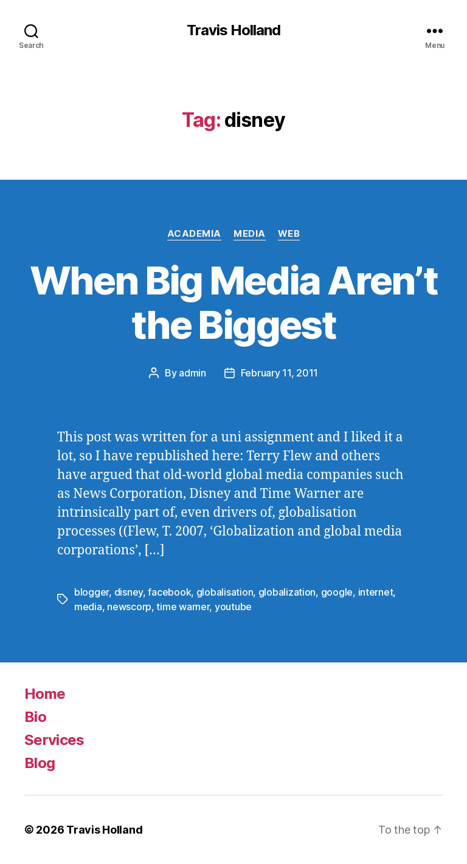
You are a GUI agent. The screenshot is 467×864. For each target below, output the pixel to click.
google (337, 592)
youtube (233, 606)
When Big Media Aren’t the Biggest (233, 302)
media (88, 606)
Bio (35, 717)
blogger (91, 592)
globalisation (225, 592)
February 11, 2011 (279, 373)
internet (375, 592)
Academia (194, 233)
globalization (287, 592)
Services (54, 740)
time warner (182, 606)
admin (192, 373)
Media (250, 233)
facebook (169, 592)
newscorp (129, 606)
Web (289, 233)
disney (128, 592)
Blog (39, 763)
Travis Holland (233, 30)
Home (44, 693)
